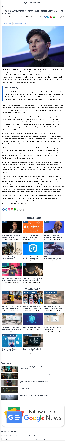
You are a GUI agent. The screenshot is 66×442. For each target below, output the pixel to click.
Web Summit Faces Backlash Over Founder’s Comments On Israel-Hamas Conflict (11, 280)
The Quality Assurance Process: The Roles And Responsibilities (20, 435)
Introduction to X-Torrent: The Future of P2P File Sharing (34, 374)
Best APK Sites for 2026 (31, 327)
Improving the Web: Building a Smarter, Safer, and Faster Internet (32, 351)
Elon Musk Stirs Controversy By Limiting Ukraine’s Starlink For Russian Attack (11, 237)
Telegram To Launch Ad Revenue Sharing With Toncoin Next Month (31, 259)
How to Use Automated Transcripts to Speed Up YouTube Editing (10, 351)
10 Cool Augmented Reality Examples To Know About (33, 367)
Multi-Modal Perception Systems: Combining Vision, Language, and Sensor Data (53, 308)
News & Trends (7, 23)
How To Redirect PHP (25, 388)
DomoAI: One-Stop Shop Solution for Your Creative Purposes (32, 308)
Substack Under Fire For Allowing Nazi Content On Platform (32, 237)
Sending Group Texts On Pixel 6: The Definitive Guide (33, 381)
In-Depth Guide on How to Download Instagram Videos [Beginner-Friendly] (24, 439)
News (25, 23)
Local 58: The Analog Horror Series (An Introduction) (33, 395)
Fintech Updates (17, 23)
